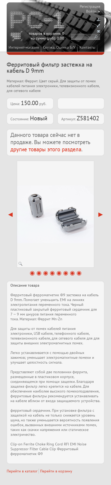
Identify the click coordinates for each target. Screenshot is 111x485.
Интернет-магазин (24, 47)
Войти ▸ (93, 11)
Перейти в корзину (56, 471)
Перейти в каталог (22, 471)
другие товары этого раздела (45, 149)
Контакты (87, 47)
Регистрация (90, 6)
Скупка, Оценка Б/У (59, 47)
